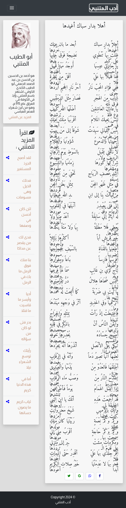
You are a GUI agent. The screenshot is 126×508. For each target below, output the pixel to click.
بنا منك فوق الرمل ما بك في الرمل (25, 271)
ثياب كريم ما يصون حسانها (24, 407)
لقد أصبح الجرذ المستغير (24, 163)
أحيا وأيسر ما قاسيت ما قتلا (24, 302)
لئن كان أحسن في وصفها (25, 217)
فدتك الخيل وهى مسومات (23, 188)
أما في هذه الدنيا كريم (24, 384)
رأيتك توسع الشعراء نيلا (25, 358)
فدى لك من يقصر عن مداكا (24, 242)
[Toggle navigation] (12, 8)
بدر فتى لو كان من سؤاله (25, 330)
